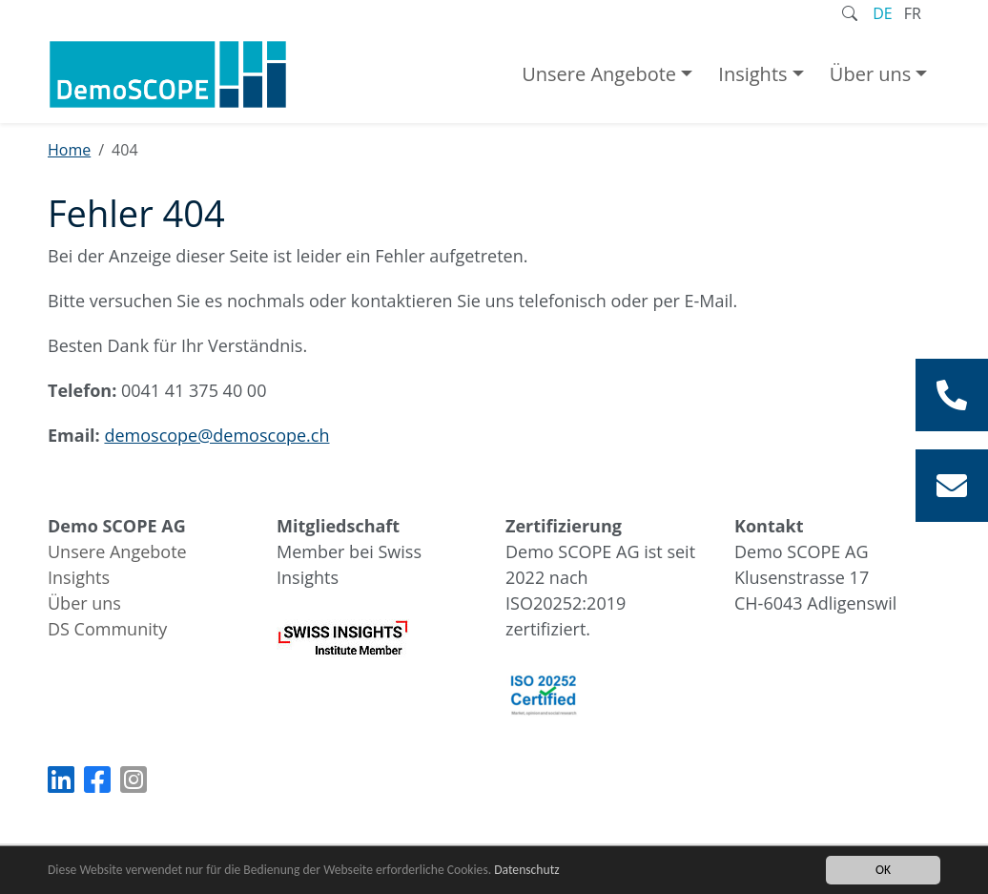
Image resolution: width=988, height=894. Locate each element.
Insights (752, 74)
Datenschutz (526, 870)
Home (69, 149)
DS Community (107, 628)
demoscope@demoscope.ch (216, 435)
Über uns (870, 74)
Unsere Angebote (599, 74)
